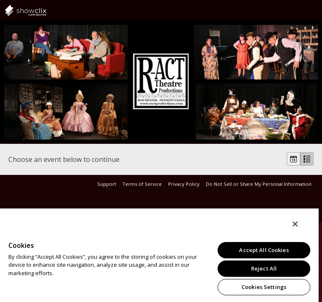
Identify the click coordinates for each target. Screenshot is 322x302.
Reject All (264, 268)
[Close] (295, 224)
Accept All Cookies (263, 250)
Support (106, 184)
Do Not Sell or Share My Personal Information (259, 184)
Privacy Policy (184, 184)
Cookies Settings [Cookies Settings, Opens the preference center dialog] (264, 287)
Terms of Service (142, 184)
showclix (46, 10)
